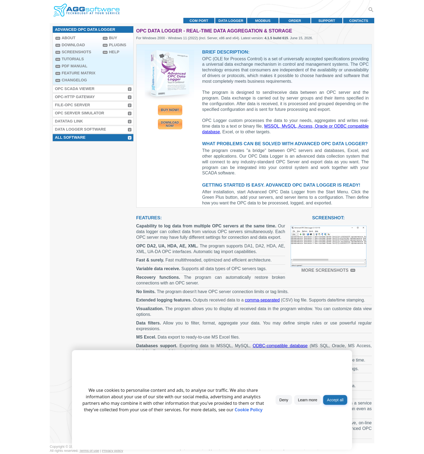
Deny (283, 400)
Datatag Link (69, 121)
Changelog (74, 80)
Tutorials (73, 59)
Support (326, 21)
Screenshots (76, 52)
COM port (199, 21)
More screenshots (324, 270)
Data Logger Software (80, 129)
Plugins (117, 45)
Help (114, 52)
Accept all (335, 400)
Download (73, 45)
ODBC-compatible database (280, 345)
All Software (70, 137)
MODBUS (263, 21)
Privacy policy (112, 451)
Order (295, 21)
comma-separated (262, 300)
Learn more (307, 400)
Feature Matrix (78, 73)
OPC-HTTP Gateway (75, 97)
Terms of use (89, 451)
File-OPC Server (72, 105)
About (68, 38)
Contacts (358, 21)
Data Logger (230, 21)
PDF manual (74, 66)
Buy (113, 38)
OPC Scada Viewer (75, 89)
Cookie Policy (249, 410)
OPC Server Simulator (79, 113)
